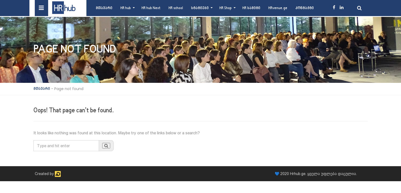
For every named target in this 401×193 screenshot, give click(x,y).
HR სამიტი (251, 8)
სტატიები (200, 8)
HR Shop (225, 8)
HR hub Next (151, 8)
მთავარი (104, 8)
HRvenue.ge (277, 8)
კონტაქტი (304, 8)
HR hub (125, 8)
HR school (176, 8)
